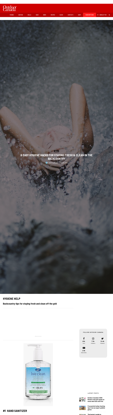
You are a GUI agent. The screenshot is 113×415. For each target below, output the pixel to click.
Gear (37, 14)
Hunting (20, 14)
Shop (79, 14)
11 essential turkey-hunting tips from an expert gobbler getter (96, 407)
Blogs (61, 14)
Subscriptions (89, 14)
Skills (29, 14)
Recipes (53, 14)
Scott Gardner (53, 163)
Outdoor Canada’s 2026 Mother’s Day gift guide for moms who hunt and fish (96, 399)
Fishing (12, 14)
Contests (70, 14)
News (44, 14)
